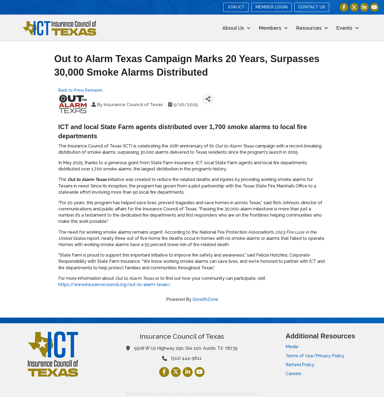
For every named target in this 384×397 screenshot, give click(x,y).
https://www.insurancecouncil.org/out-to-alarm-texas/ (114, 284)
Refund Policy (300, 364)
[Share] (208, 99)
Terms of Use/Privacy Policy (315, 355)
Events (344, 28)
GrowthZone (205, 299)
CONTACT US (311, 7)
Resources (309, 28)
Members (270, 28)
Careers (293, 373)
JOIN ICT (236, 7)
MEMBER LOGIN (271, 7)
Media (292, 346)
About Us (233, 28)
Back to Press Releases (80, 90)
